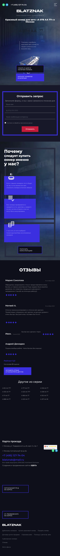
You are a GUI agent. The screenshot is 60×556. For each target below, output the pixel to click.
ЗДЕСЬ (34, 465)
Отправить (30, 129)
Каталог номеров (31, 15)
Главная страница (21, 15)
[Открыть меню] (55, 5)
